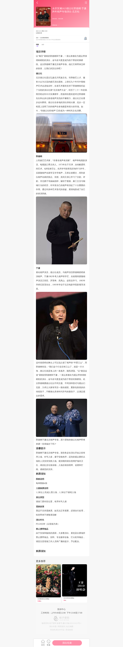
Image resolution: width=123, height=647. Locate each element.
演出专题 (52, 626)
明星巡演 (61, 626)
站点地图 (69, 626)
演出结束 (67, 643)
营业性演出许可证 (57, 630)
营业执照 (69, 630)
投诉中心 (61, 609)
